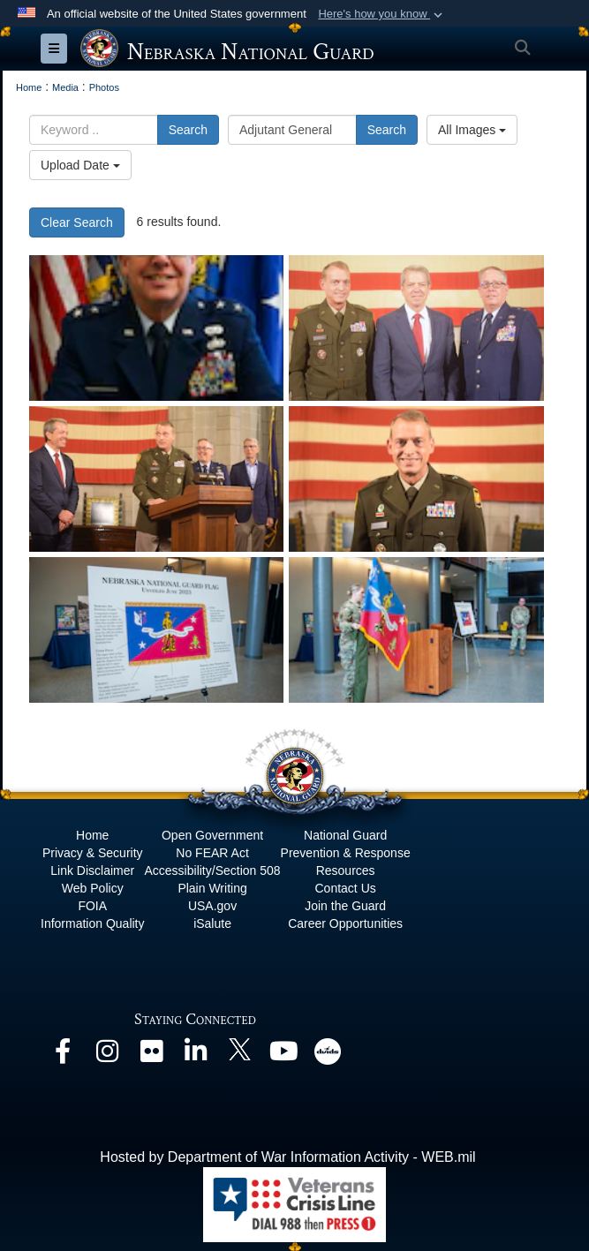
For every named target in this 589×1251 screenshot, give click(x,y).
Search (188, 130)
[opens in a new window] (63, 1055)
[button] (382, 14)
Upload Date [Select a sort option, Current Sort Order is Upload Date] (80, 165)
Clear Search (77, 222)
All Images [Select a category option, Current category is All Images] (472, 130)
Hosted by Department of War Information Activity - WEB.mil (287, 1156)
